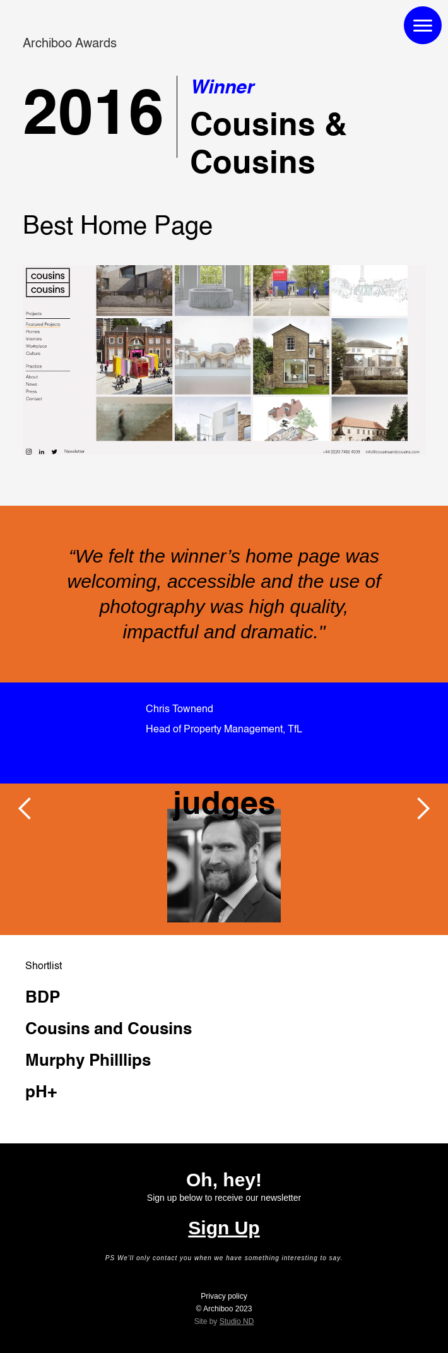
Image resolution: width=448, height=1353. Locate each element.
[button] (25, 808)
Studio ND (237, 1321)
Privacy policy (224, 1296)
